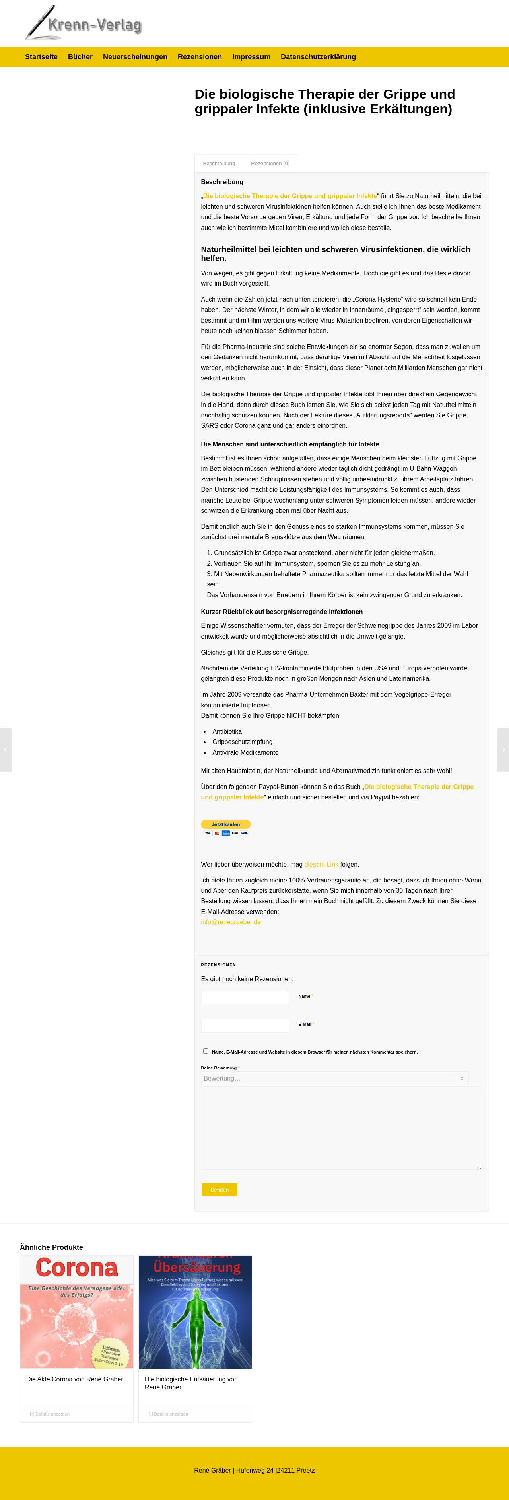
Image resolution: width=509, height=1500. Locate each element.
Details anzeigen (50, 1414)
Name (305, 996)
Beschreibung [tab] (219, 163)
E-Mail (306, 1024)
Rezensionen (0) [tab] (270, 163)
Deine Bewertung (220, 1068)
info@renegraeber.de (231, 922)
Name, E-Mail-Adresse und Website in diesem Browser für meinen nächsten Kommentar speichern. (315, 1052)
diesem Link (321, 864)
